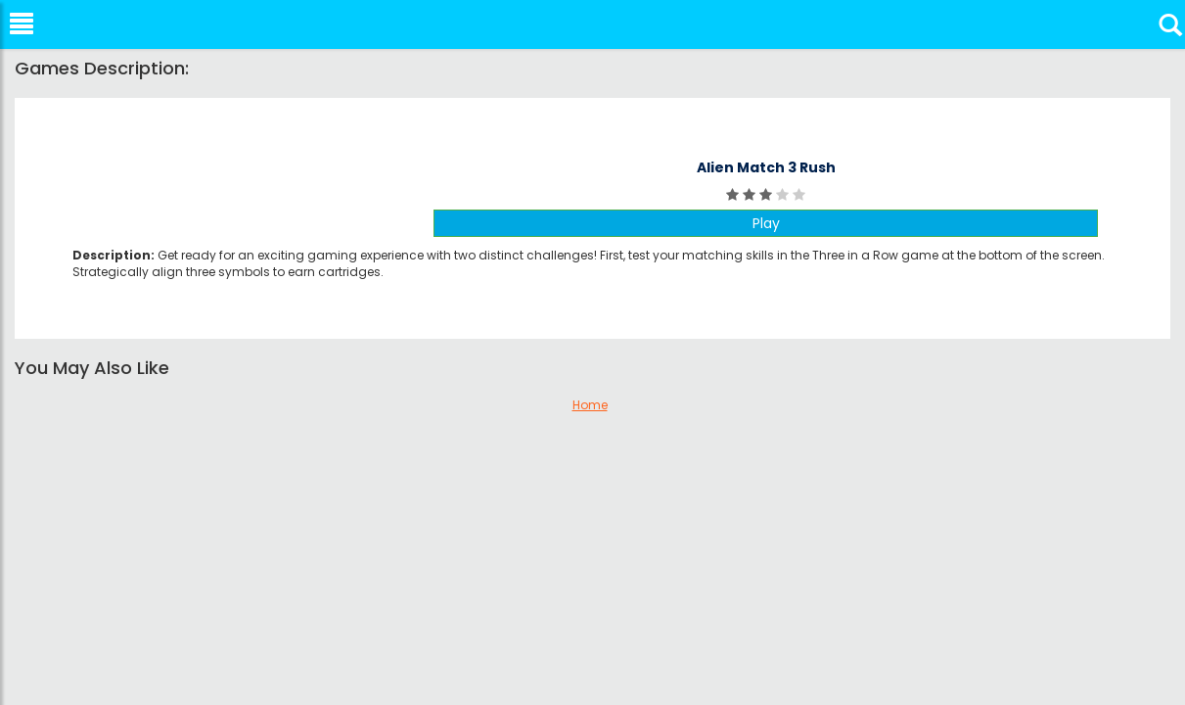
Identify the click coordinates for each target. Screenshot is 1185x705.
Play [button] (766, 223)
